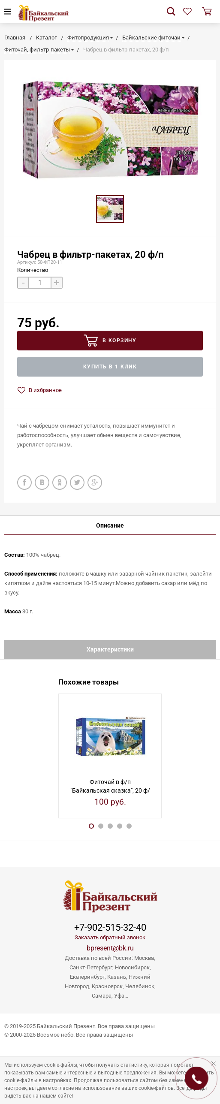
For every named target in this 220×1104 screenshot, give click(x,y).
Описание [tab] (110, 525)
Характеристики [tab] (110, 649)
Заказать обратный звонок (110, 937)
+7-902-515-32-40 (110, 928)
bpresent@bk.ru (110, 948)
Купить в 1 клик (110, 367)
